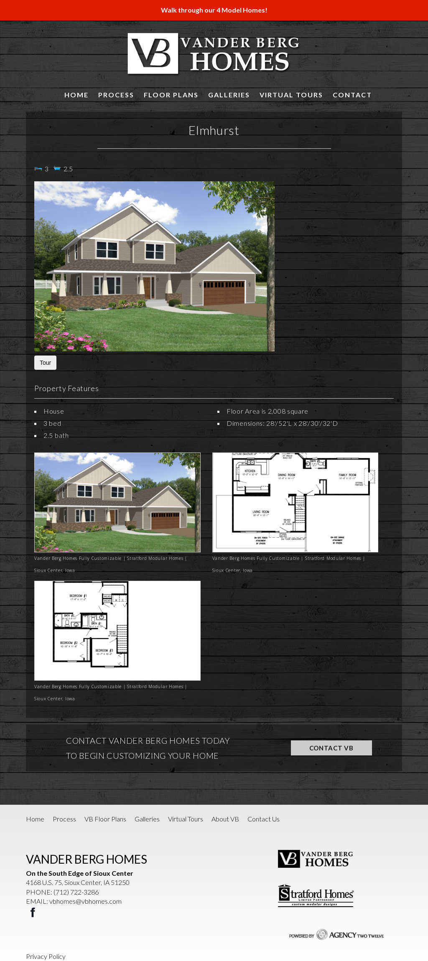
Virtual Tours (291, 95)
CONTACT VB (331, 748)
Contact (352, 95)
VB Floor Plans (105, 819)
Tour (45, 362)
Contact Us (263, 819)
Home (76, 95)
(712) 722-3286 (76, 892)
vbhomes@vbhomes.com (85, 901)
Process (116, 95)
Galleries (229, 95)
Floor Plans (171, 95)
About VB (225, 819)
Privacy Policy (46, 956)
